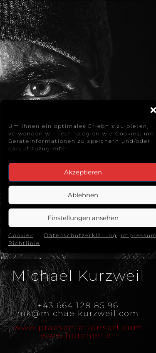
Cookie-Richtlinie (24, 239)
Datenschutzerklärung (80, 235)
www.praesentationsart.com (78, 327)
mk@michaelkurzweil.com (78, 313)
